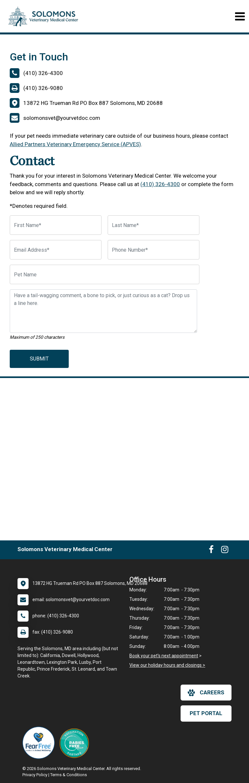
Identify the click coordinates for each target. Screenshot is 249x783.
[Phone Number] (153, 249)
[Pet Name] (104, 274)
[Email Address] (55, 249)
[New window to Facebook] (211, 550)
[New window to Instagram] (224, 550)
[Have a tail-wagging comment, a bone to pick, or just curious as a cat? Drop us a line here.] (103, 311)
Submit (39, 359)
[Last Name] (153, 225)
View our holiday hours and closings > (167, 665)
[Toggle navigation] (239, 16)
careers (206, 692)
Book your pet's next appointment (163, 655)
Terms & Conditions (68, 774)
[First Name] (55, 225)
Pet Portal (206, 713)
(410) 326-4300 (160, 184)
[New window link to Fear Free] (40, 742)
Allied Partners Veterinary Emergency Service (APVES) (75, 144)
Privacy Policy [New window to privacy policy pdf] (34, 774)
